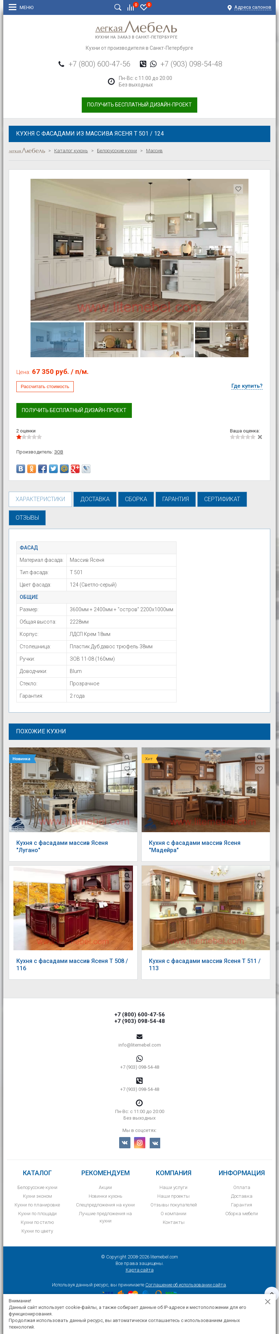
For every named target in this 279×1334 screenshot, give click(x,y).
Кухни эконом (37, 1196)
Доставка (241, 1196)
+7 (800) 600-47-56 (99, 64)
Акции (105, 1187)
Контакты (174, 1222)
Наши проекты (173, 1196)
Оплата (241, 1187)
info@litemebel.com (139, 1045)
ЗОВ (58, 452)
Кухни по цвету (37, 1231)
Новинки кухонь (105, 1196)
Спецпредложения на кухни (105, 1205)
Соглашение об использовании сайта (185, 1284)
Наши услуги (173, 1187)
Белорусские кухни (37, 1187)
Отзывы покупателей (173, 1205)
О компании (173, 1213)
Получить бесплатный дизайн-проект (139, 105)
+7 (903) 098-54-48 (191, 64)
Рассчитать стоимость (45, 386)
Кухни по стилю (37, 1222)
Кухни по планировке (37, 1205)
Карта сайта (140, 1270)
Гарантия (241, 1205)
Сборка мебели (241, 1213)
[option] (139, 250)
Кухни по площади (37, 1213)
